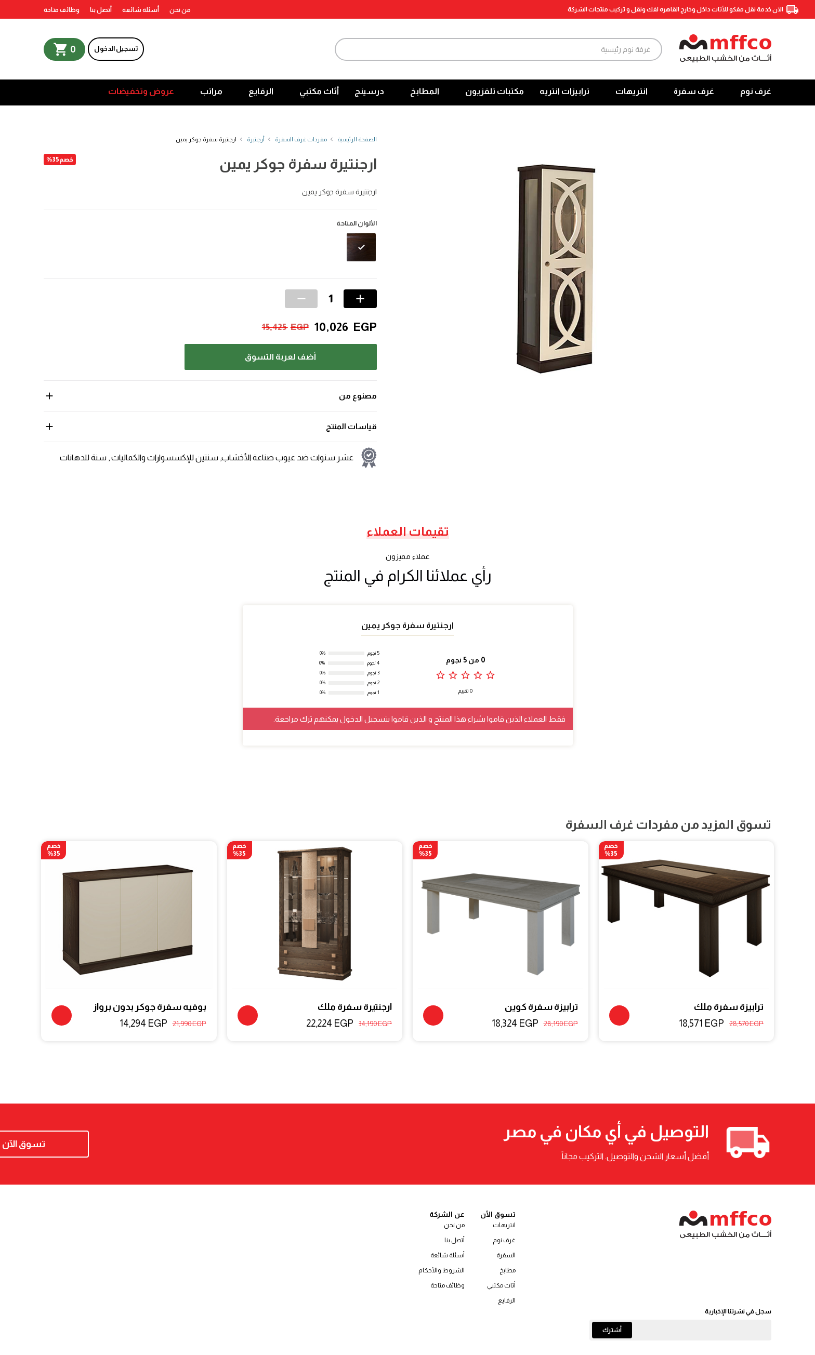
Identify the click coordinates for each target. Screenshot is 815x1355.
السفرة (506, 1255)
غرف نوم (755, 91)
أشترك (612, 1330)
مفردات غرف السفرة (301, 139)
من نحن (180, 10)
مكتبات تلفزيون (494, 91)
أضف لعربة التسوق (280, 356)
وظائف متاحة (62, 10)
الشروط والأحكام (441, 1270)
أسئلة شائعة (140, 10)
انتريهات (631, 91)
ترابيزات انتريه (564, 91)
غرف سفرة (694, 91)
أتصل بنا (101, 10)
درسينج (369, 91)
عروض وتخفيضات (141, 91)
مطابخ (507, 1270)
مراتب (211, 91)
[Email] (680, 1330)
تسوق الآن (111, 1144)
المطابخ (424, 91)
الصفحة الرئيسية (357, 139)
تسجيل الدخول (116, 48)
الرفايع (260, 91)
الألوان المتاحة (356, 223)
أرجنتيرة (256, 139)
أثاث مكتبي (319, 91)
